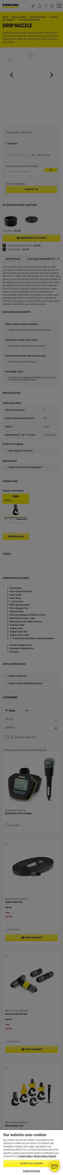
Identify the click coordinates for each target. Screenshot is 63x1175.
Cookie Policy (26, 1156)
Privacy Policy (41, 1156)
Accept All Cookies (31, 1163)
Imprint (52, 1156)
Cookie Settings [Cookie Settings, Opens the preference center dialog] (31, 1171)
